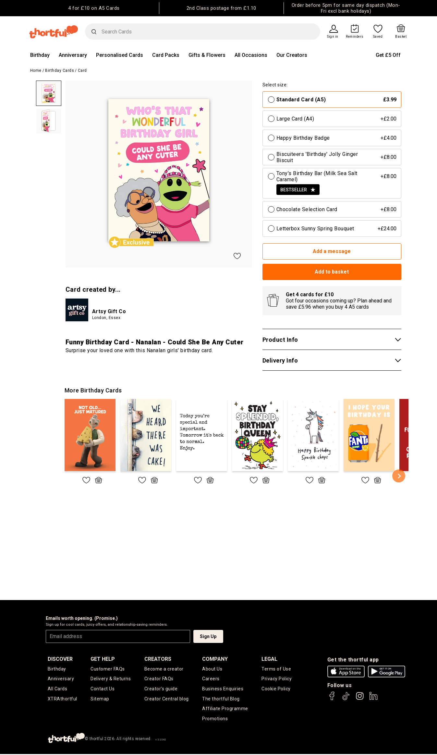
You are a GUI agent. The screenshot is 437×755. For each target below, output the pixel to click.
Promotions (215, 719)
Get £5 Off (388, 55)
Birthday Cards (59, 70)
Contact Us (103, 689)
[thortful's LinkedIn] (373, 699)
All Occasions (251, 55)
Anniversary (73, 55)
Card (82, 70)
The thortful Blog (221, 699)
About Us (212, 669)
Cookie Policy (276, 689)
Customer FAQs (108, 669)
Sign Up (208, 636)
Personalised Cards (119, 55)
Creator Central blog (166, 699)
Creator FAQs (159, 679)
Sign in (332, 36)
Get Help (103, 659)
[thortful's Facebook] (332, 699)
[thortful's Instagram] (360, 699)
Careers (211, 679)
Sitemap (100, 699)
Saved (378, 36)
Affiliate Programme (225, 709)
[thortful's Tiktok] (346, 699)
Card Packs (165, 55)
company (215, 659)
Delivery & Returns (111, 679)
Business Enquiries (222, 689)
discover (60, 659)
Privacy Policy (276, 679)
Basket (401, 36)
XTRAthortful (62, 699)
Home (36, 70)
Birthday (40, 55)
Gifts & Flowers (206, 55)
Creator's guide (161, 689)
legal (269, 659)
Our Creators (291, 55)
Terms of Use (276, 669)
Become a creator (164, 669)
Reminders (355, 36)
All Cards (57, 689)
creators (157, 659)
